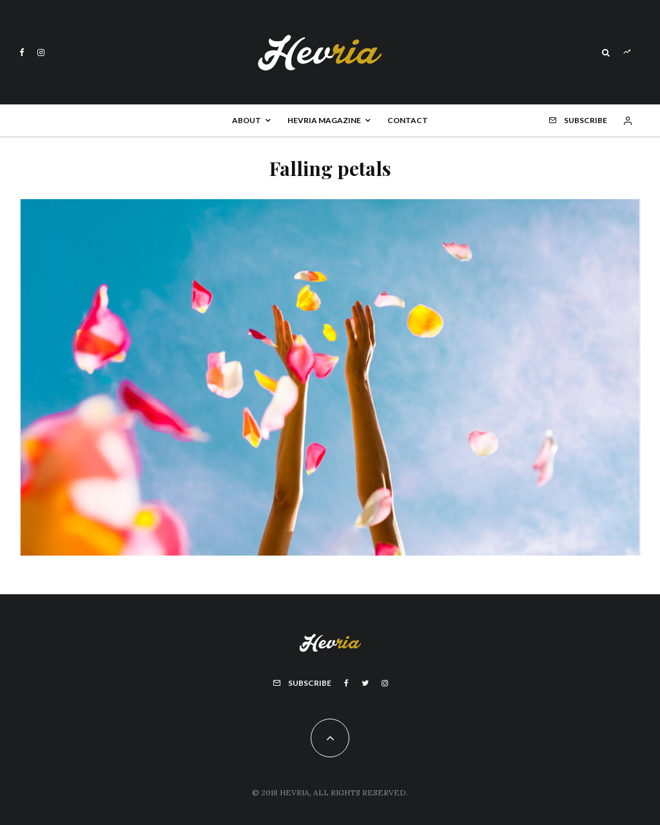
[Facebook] (22, 52)
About (246, 120)
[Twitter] (365, 683)
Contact (407, 120)
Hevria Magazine (324, 120)
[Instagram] (41, 52)
